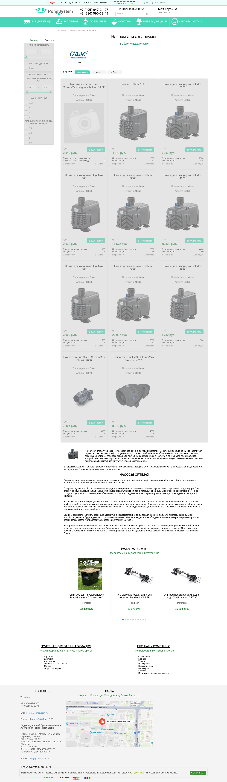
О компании (144, 656)
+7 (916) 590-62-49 (94, 13)
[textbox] (132, 14)
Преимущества (145, 666)
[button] (123, 619)
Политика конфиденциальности (153, 673)
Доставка (74, 2)
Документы (49, 661)
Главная (62, 30)
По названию (82, 72)
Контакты (142, 671)
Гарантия (48, 656)
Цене (98, 72)
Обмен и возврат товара (55, 663)
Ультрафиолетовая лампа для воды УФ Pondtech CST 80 (182, 596)
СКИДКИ (51, 2)
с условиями (138, 773)
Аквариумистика (77, 30)
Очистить (49, 40)
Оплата (87, 2)
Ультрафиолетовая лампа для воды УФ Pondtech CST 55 (134, 596)
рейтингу (115, 72)
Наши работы (144, 663)
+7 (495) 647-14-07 (94, 9)
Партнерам (100, 2)
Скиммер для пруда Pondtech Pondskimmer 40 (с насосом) (87, 596)
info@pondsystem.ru (132, 8)
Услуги (62, 2)
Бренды (142, 659)
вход (148, 2)
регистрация (159, 2)
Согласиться (197, 772)
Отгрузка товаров (52, 668)
